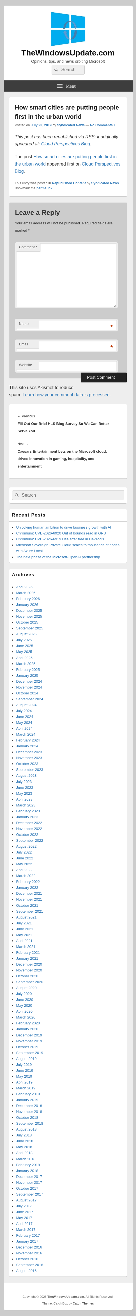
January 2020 (27, 1029)
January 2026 (27, 605)
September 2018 (29, 1123)
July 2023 (24, 782)
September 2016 (29, 1265)
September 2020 (29, 982)
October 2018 (27, 1117)
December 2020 (29, 964)
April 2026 (24, 587)
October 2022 (27, 835)
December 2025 (29, 610)
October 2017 (27, 1188)
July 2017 (24, 1206)
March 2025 (26, 664)
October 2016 (27, 1259)
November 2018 (29, 1112)
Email (23, 344)
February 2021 (28, 952)
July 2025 (24, 640)
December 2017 (29, 1177)
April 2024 (24, 728)
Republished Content (69, 183)
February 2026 (28, 599)
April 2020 (24, 1011)
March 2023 (26, 805)
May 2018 (24, 1147)
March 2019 (26, 1088)
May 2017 (24, 1218)
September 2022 (29, 840)
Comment (28, 247)
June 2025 (24, 646)
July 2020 (24, 994)
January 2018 (27, 1171)
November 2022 (29, 829)
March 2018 (26, 1159)
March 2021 (26, 947)
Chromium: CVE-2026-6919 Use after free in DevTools (60, 539)
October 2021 (27, 905)
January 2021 (27, 958)
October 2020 (27, 976)
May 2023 (24, 793)
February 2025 (28, 670)
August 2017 (26, 1200)
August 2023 (26, 775)
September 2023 (29, 770)
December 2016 (29, 1247)
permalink (44, 188)
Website (25, 365)
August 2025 (26, 634)
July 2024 (24, 711)
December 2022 (29, 823)
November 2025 (29, 616)
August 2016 (26, 1271)
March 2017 (26, 1229)
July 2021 (24, 923)
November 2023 (29, 758)
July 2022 (24, 852)
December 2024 (29, 681)
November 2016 (29, 1253)
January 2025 (27, 675)
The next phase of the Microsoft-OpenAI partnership (58, 557)
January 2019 (27, 1100)
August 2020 (26, 988)
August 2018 (26, 1129)
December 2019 (29, 1035)
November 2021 (29, 899)
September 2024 (29, 699)
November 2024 (29, 687)
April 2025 (24, 658)
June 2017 (24, 1212)
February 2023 (28, 811)
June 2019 (24, 1070)
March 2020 (26, 1017)
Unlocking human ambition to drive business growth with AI (63, 527)
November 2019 (29, 1041)
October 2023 (27, 764)
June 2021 (24, 929)
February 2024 (28, 740)
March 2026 (26, 593)
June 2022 (24, 858)
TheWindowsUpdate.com (68, 52)
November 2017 (29, 1182)
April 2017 (24, 1224)
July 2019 (24, 1064)
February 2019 (28, 1094)
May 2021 (24, 935)
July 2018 (24, 1135)
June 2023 (24, 787)
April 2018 (24, 1153)
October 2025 (27, 622)
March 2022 (26, 876)
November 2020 (29, 970)
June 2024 (24, 717)
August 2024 (26, 705)
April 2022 (24, 870)
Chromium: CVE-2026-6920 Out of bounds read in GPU (61, 533)
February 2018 (28, 1165)
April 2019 (24, 1082)
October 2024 (27, 693)
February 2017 (28, 1235)
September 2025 (29, 628)
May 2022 (24, 864)
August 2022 (26, 846)
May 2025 (24, 652)
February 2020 (28, 1023)
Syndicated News (71, 125)
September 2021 (29, 911)
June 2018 (24, 1141)
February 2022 (28, 882)
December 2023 (29, 752)
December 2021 (29, 893)
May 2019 (24, 1076)
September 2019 (29, 1053)
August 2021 (26, 917)
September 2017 (29, 1194)
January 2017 (27, 1241)
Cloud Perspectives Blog (65, 143)
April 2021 (24, 941)
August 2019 (26, 1059)
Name (24, 324)
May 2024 (24, 722)
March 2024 (26, 734)
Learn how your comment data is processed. (67, 394)
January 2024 (27, 746)
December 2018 (29, 1106)
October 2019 (27, 1047)
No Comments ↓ (103, 125)
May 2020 (24, 1005)
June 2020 (24, 1000)
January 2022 (27, 887)
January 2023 (27, 817)
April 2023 (24, 799)
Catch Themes (83, 1303)
